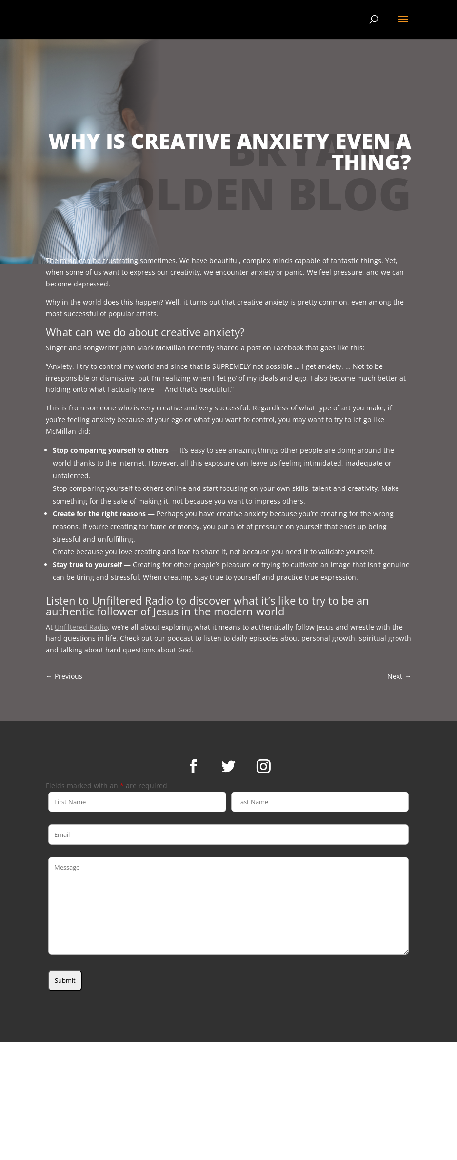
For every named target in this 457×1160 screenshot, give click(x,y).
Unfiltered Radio (81, 626)
